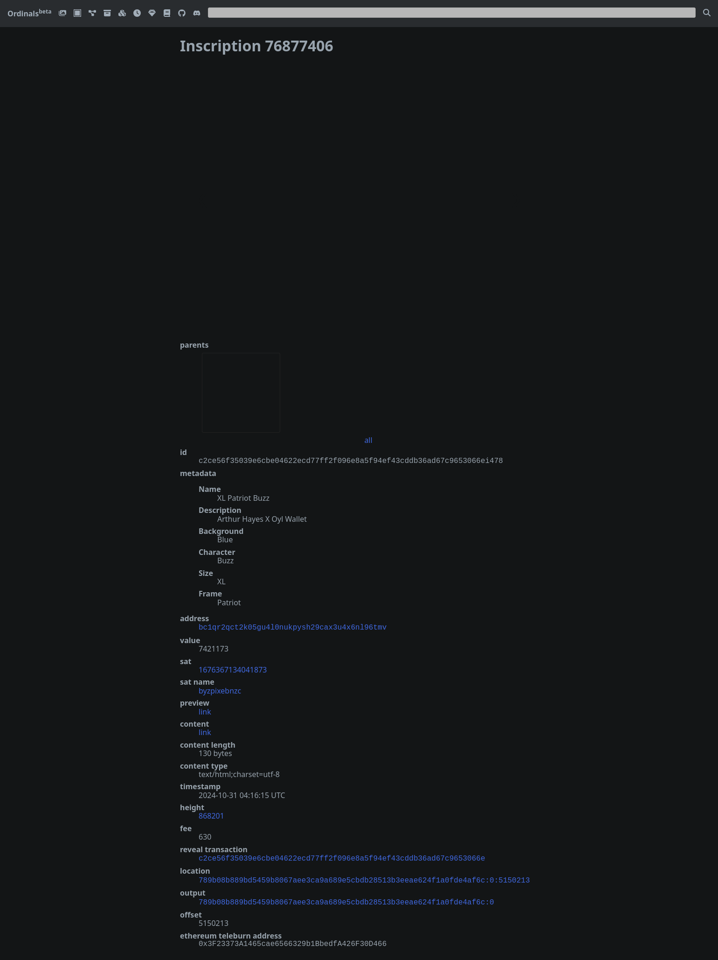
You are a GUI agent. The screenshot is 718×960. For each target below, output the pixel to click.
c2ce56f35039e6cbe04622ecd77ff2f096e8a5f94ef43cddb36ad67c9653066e (342, 857)
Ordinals (29, 13)
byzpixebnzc (220, 690)
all (368, 440)
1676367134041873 (233, 669)
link (205, 711)
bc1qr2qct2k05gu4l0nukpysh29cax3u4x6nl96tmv (293, 627)
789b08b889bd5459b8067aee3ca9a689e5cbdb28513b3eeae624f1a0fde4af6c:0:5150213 (364, 878)
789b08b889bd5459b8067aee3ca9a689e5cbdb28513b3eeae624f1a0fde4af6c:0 (346, 899)
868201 (211, 815)
